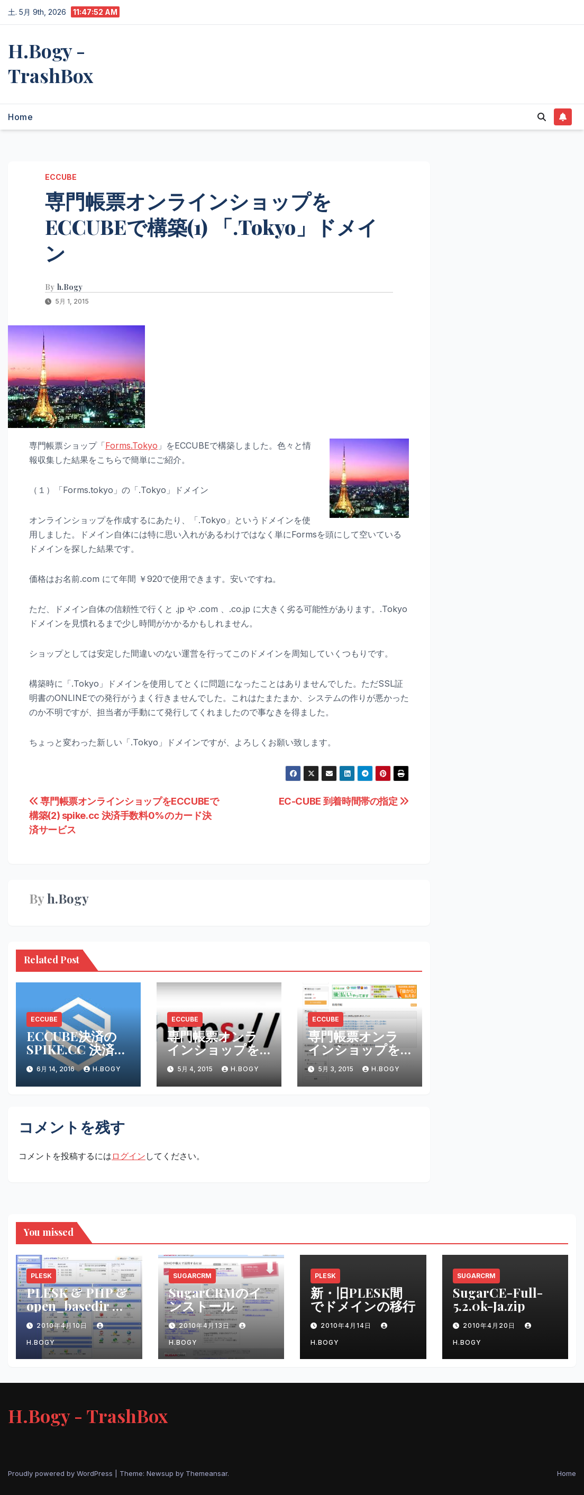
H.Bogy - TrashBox (50, 63)
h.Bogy (70, 287)
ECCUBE (61, 176)
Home (20, 117)
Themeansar (206, 1473)
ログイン (128, 1156)
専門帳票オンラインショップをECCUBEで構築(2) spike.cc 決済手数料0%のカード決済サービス (124, 815)
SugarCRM (192, 1276)
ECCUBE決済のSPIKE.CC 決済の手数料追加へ (76, 1049)
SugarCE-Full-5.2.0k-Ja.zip (498, 1299)
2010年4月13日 (205, 1325)
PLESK (41, 1276)
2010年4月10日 (62, 1325)
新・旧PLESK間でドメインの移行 (363, 1299)
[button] (541, 117)
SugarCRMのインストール (215, 1299)
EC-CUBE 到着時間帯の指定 (344, 801)
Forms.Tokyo (131, 445)
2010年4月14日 (347, 1325)
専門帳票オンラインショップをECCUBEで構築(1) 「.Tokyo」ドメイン (211, 227)
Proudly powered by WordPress (61, 1473)
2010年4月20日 (490, 1325)
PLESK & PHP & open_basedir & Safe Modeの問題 (76, 1305)
